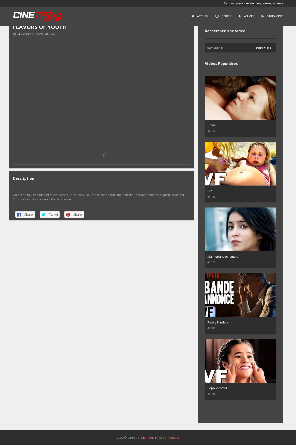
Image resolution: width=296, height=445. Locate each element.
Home (211, 125)
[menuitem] (199, 16)
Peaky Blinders (217, 322)
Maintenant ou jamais (222, 256)
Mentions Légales (153, 438)
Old (209, 191)
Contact (173, 438)
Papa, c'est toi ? (218, 388)
